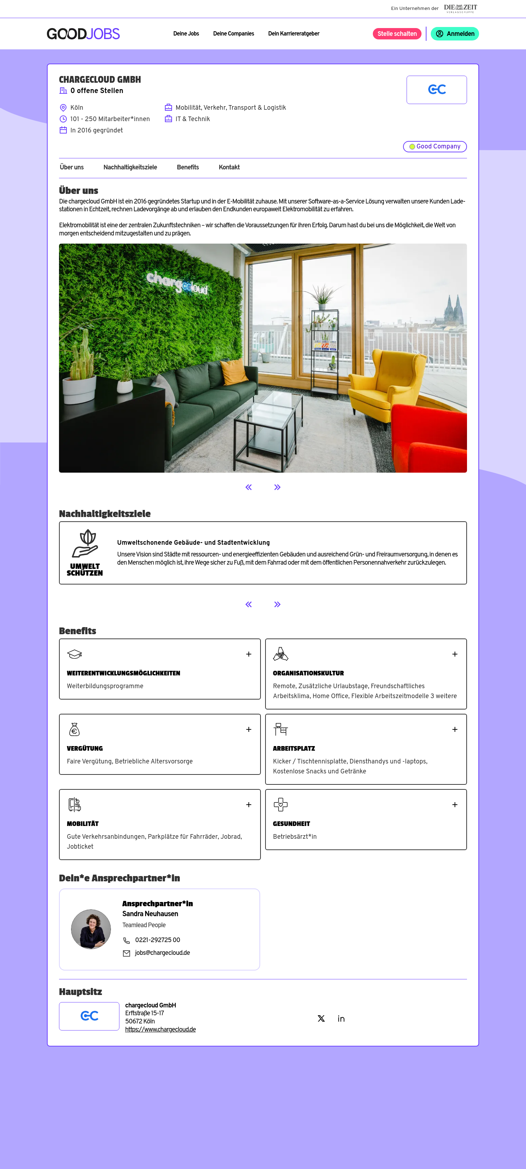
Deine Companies (233, 34)
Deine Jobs (186, 34)
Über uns (72, 168)
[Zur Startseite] (83, 33)
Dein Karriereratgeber (294, 34)
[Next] (277, 487)
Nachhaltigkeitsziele (130, 168)
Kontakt (229, 168)
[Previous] (248, 487)
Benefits (188, 168)
